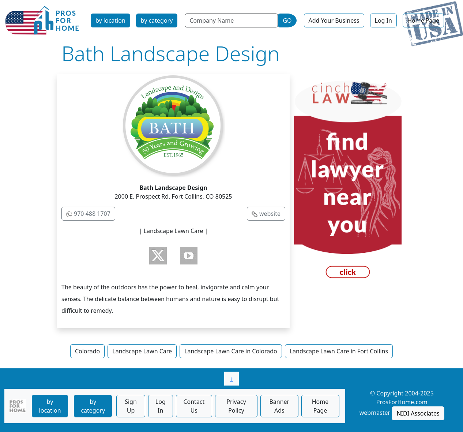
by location (110, 20)
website (270, 214)
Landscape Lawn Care (142, 351)
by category (157, 20)
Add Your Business (334, 20)
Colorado (87, 351)
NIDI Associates (417, 413)
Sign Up (131, 406)
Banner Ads (279, 406)
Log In (383, 20)
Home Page (423, 20)
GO (287, 20)
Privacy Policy (236, 406)
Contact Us (193, 406)
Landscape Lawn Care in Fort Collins (339, 351)
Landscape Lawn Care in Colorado (230, 351)
